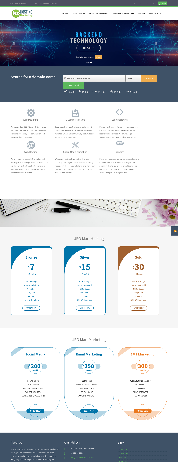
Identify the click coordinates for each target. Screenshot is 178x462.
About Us (123, 442)
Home (65, 13)
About (141, 13)
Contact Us (155, 13)
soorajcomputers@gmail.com (82, 450)
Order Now (31, 301)
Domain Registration (123, 13)
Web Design (78, 13)
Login (98, 57)
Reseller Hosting (98, 13)
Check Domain (157, 78)
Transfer (139, 78)
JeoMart (162, 3)
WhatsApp (123, 454)
